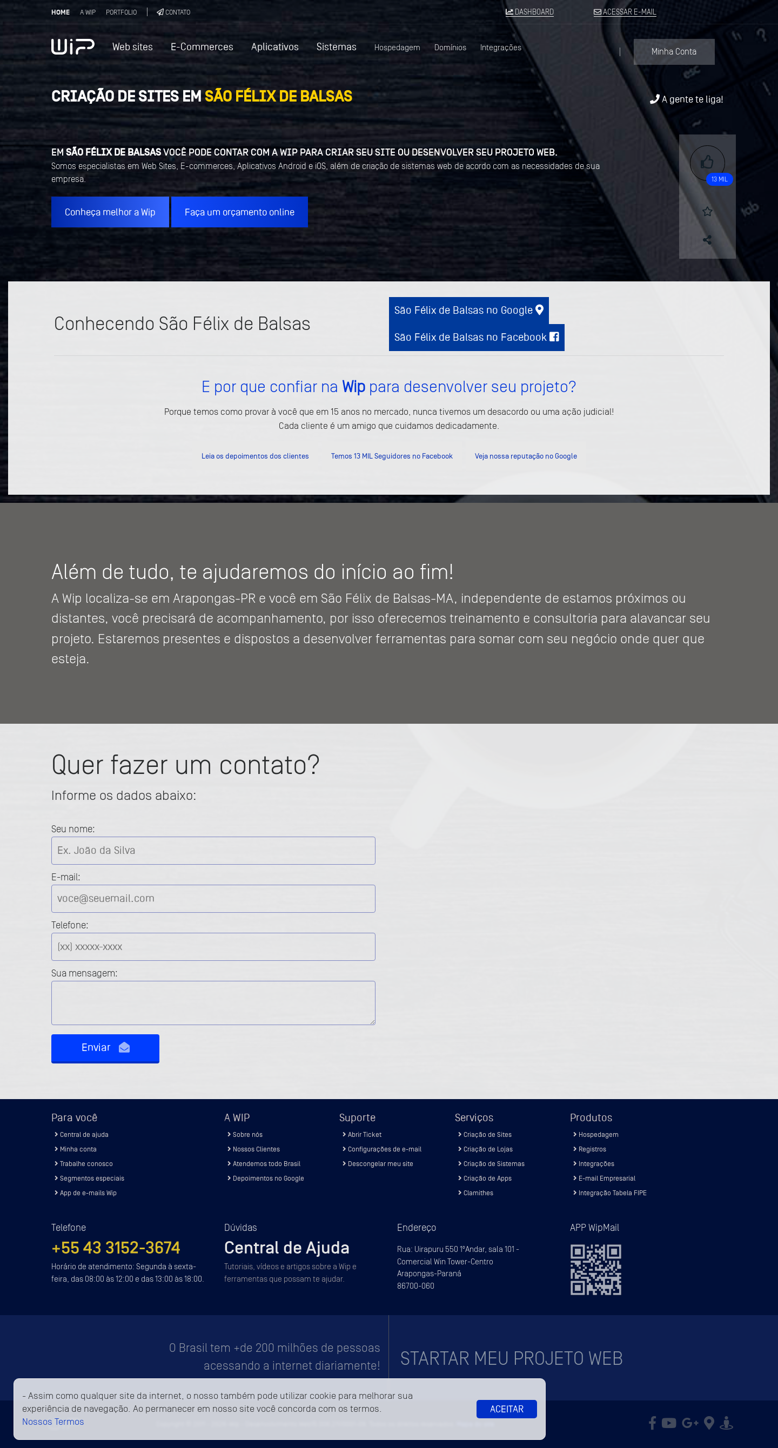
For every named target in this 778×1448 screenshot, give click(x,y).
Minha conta (76, 1149)
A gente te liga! (686, 99)
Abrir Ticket (362, 1134)
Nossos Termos (53, 1421)
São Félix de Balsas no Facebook (476, 337)
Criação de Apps (485, 1178)
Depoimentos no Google (265, 1178)
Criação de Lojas (485, 1149)
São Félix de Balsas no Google (469, 310)
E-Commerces (202, 47)
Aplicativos (275, 47)
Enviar (106, 1047)
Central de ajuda (82, 1134)
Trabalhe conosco (84, 1164)
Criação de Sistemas (491, 1164)
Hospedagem (397, 48)
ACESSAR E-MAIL (625, 12)
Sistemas (337, 47)
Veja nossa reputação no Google (526, 456)
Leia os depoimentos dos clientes (255, 456)
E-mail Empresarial (604, 1178)
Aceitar (507, 1409)
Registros (589, 1149)
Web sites (132, 47)
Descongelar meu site (378, 1164)
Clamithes (475, 1193)
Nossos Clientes (253, 1149)
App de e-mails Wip (86, 1193)
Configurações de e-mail (382, 1149)
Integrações (500, 48)
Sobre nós (245, 1134)
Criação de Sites (485, 1134)
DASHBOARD (530, 12)
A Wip (88, 12)
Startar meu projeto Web (511, 1358)
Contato (173, 12)
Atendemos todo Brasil (263, 1164)
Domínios (450, 48)
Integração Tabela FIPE (610, 1193)
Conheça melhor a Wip (110, 212)
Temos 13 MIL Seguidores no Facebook (392, 456)
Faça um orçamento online (239, 212)
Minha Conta (674, 52)
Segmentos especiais (89, 1178)
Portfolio (121, 12)
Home (60, 12)
